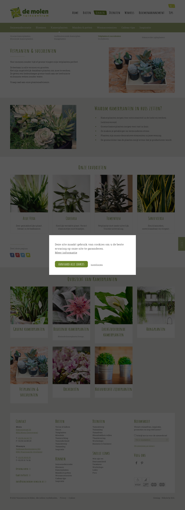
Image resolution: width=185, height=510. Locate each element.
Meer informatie (66, 253)
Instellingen (97, 265)
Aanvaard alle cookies (71, 264)
